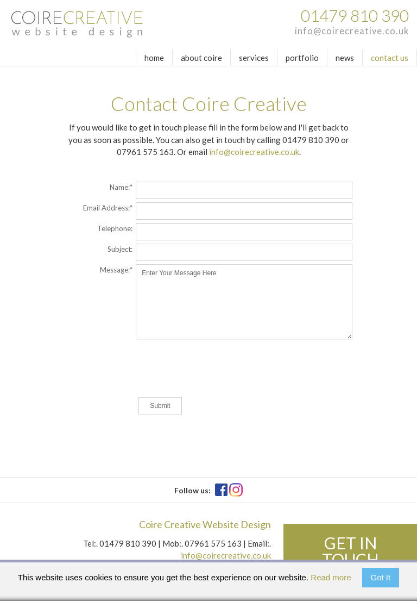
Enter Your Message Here (244, 301)
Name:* (121, 187)
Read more (331, 577)
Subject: (120, 249)
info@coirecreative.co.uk (352, 31)
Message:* (116, 269)
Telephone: (114, 228)
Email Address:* (107, 207)
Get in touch (350, 551)
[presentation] (215, 369)
